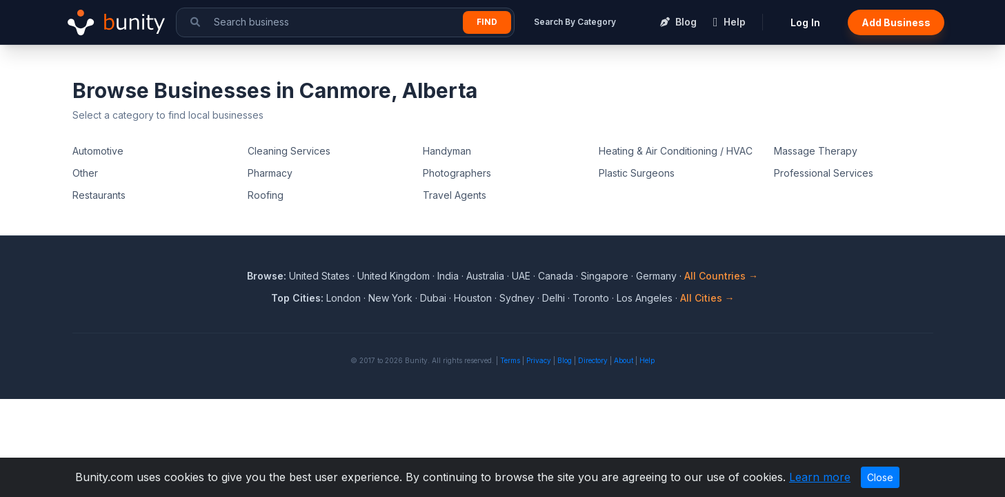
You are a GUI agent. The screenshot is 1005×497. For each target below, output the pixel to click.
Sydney (517, 298)
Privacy (538, 360)
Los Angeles (645, 298)
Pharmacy (270, 173)
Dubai (433, 298)
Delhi (553, 298)
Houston (473, 298)
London (343, 298)
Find (487, 22)
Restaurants (99, 195)
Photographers (457, 173)
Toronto (591, 298)
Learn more (819, 477)
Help (647, 360)
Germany (656, 276)
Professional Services (823, 173)
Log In (805, 22)
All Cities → (707, 298)
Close (880, 477)
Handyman (447, 151)
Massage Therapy (815, 151)
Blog (564, 360)
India (448, 276)
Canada (555, 276)
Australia (485, 276)
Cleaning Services (289, 151)
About (623, 360)
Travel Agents (454, 195)
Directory (593, 360)
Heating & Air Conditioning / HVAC (676, 151)
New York (390, 298)
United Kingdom (393, 276)
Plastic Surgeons (637, 173)
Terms (510, 360)
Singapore (604, 276)
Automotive (97, 151)
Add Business (896, 22)
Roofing (265, 195)
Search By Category (575, 22)
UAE (521, 276)
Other (85, 173)
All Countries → (721, 276)
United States (319, 276)
